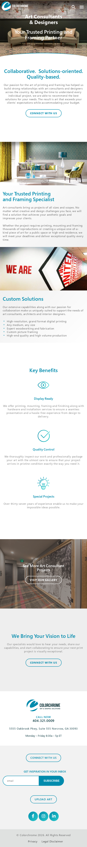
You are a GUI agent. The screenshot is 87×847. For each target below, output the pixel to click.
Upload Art (43, 799)
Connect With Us (43, 113)
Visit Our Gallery (43, 580)
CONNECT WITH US (43, 662)
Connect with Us (43, 758)
